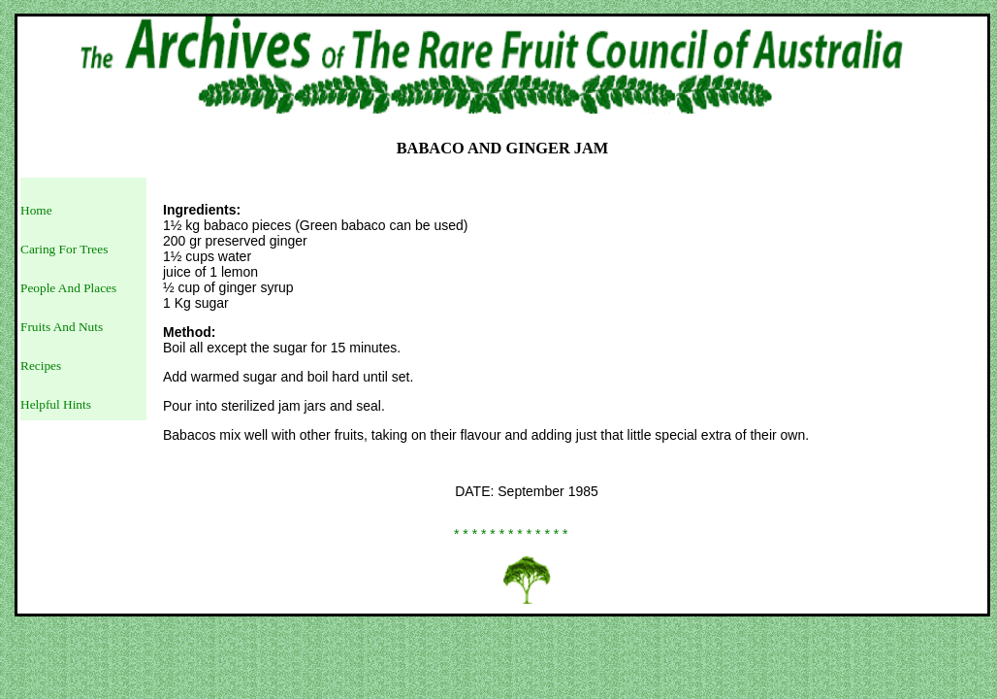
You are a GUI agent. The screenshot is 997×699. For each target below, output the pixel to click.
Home (36, 210)
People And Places (68, 288)
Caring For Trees (64, 249)
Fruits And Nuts (61, 326)
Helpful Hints (55, 404)
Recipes (40, 365)
